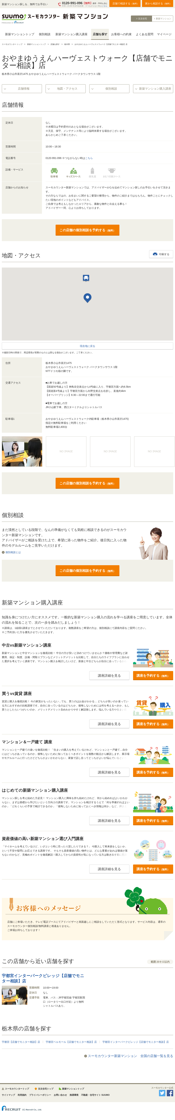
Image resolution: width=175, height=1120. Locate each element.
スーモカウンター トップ (12, 44)
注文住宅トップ (45, 1089)
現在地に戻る (87, 346)
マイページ (164, 34)
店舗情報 (24, 88)
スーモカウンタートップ (17, 1089)
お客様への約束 (121, 34)
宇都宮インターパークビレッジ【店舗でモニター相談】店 (135, 1042)
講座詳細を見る (109, 675)
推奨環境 (74, 1095)
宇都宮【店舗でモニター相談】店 (21, 1042)
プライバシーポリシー (40, 1095)
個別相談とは (13, 552)
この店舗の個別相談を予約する (87, 230)
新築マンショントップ (19, 34)
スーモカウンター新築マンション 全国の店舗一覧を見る (130, 1056)
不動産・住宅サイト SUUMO (95, 1095)
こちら (104, 6)
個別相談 (44, 34)
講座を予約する (153, 675)
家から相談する (158, 3)
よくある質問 (144, 34)
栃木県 (67, 44)
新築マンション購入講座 (71, 34)
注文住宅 (142, 18)
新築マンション (163, 18)
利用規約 (22, 1095)
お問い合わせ (60, 1095)
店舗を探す (100, 34)
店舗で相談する (125, 3)
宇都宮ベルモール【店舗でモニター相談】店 (71, 1042)
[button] (87, 298)
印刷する (164, 254)
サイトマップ (8, 1095)
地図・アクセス (67, 88)
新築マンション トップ (36, 44)
